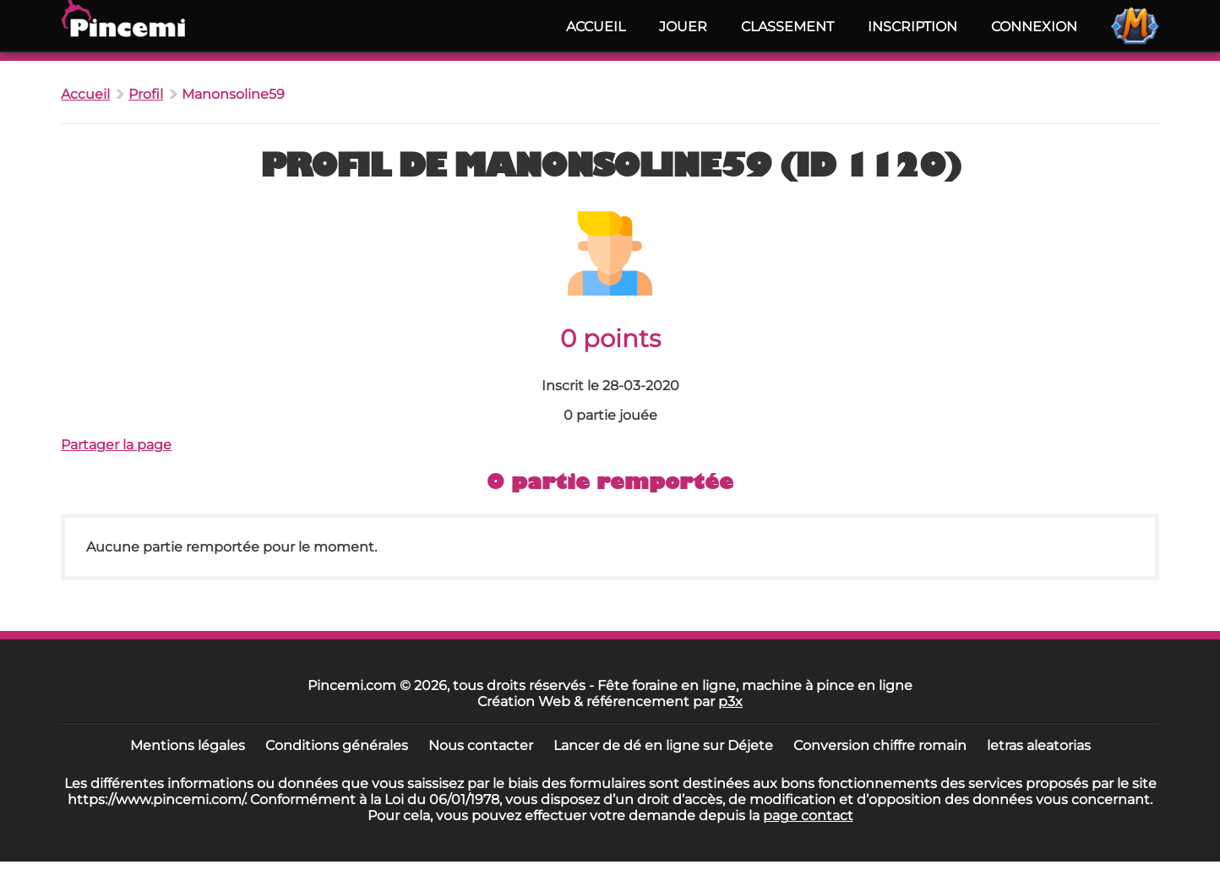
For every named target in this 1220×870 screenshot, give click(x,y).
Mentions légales (187, 745)
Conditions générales (336, 745)
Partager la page (116, 445)
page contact (808, 815)
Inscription (912, 27)
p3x (730, 701)
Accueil (595, 27)
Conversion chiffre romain (880, 745)
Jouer (683, 27)
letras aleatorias (1039, 745)
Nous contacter (480, 745)
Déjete (750, 745)
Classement (787, 27)
